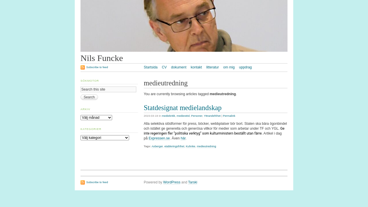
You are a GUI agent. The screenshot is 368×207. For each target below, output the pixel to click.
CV (164, 67)
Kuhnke (190, 146)
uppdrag (245, 67)
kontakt (196, 67)
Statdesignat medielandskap (183, 108)
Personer (196, 115)
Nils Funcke (101, 58)
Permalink (229, 115)
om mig (229, 67)
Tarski (192, 182)
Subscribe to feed (97, 67)
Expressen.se (159, 138)
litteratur (212, 67)
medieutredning (206, 146)
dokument (178, 67)
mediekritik (168, 115)
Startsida (151, 67)
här (183, 138)
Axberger (157, 146)
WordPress (172, 182)
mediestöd (183, 115)
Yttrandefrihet (212, 115)
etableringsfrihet (174, 146)
